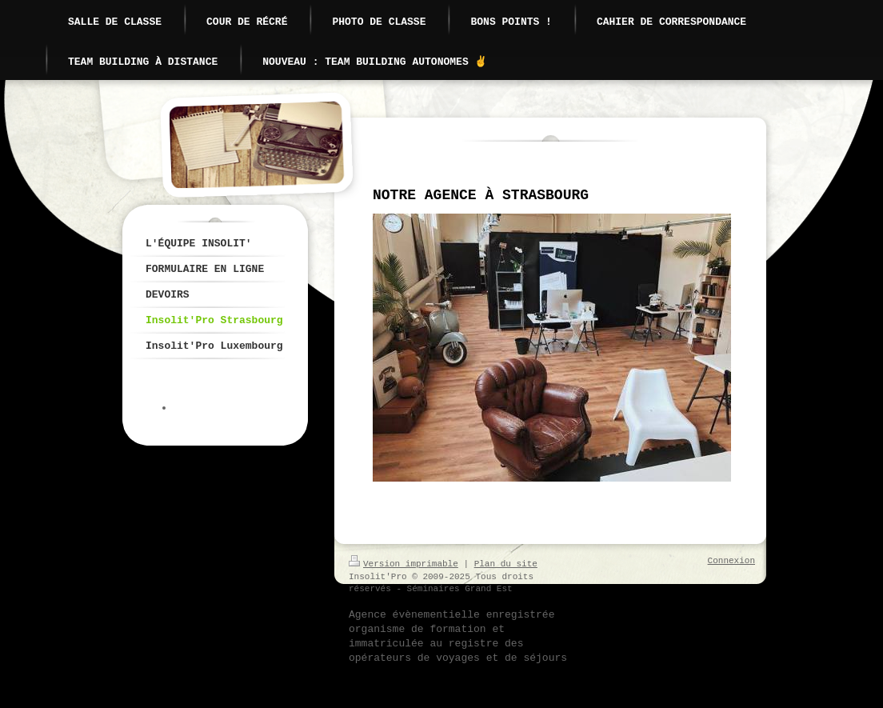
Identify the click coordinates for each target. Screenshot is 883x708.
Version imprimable (403, 564)
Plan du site (505, 564)
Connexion (731, 561)
